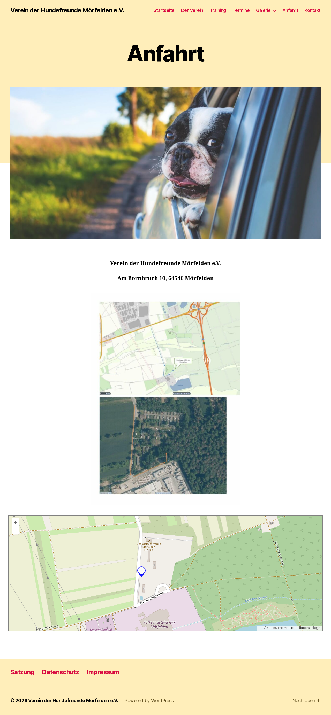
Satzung (22, 672)
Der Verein (192, 10)
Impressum (103, 672)
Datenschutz (60, 672)
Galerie (263, 10)
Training (218, 10)
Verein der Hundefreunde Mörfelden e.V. (67, 10)
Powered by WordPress (149, 700)
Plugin (315, 628)
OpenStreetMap (278, 628)
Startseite (164, 10)
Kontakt (313, 10)
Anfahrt (290, 10)
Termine (241, 10)
